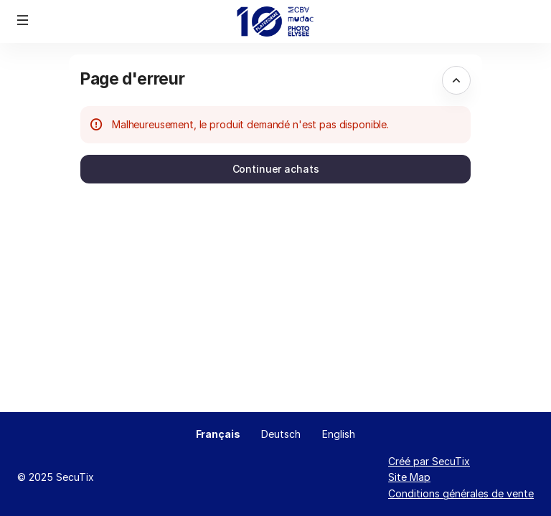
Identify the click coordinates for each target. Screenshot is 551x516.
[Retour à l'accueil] (276, 21)
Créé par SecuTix (429, 461)
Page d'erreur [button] (132, 78)
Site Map (409, 477)
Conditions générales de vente (461, 493)
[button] (23, 20)
